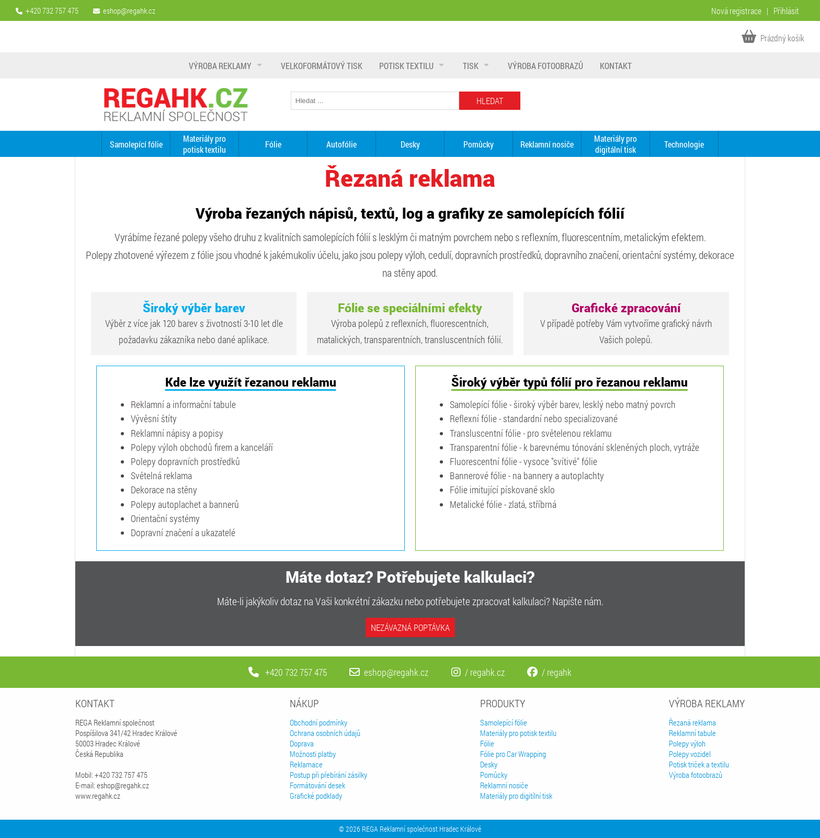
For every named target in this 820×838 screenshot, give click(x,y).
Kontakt (616, 65)
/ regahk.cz (478, 672)
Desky (410, 144)
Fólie (273, 144)
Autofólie (341, 144)
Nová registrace (736, 10)
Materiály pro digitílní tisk (516, 795)
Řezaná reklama (692, 722)
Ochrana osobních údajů (325, 733)
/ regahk (549, 672)
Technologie (684, 144)
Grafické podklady (316, 795)
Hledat (489, 101)
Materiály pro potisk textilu (204, 144)
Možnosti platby (313, 754)
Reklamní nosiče (547, 144)
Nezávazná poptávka (410, 627)
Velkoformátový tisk (321, 65)
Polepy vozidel (690, 754)
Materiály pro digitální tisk (615, 144)
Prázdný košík (773, 37)
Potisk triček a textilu (699, 764)
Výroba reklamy (220, 65)
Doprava (302, 743)
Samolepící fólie (136, 144)
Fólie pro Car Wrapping (513, 754)
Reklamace (306, 764)
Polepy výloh (687, 743)
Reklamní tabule (692, 733)
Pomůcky (478, 144)
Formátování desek (317, 785)
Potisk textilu (406, 65)
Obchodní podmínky (318, 722)
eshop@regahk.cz (129, 10)
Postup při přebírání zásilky (328, 774)
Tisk (471, 65)
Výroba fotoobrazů (545, 65)
